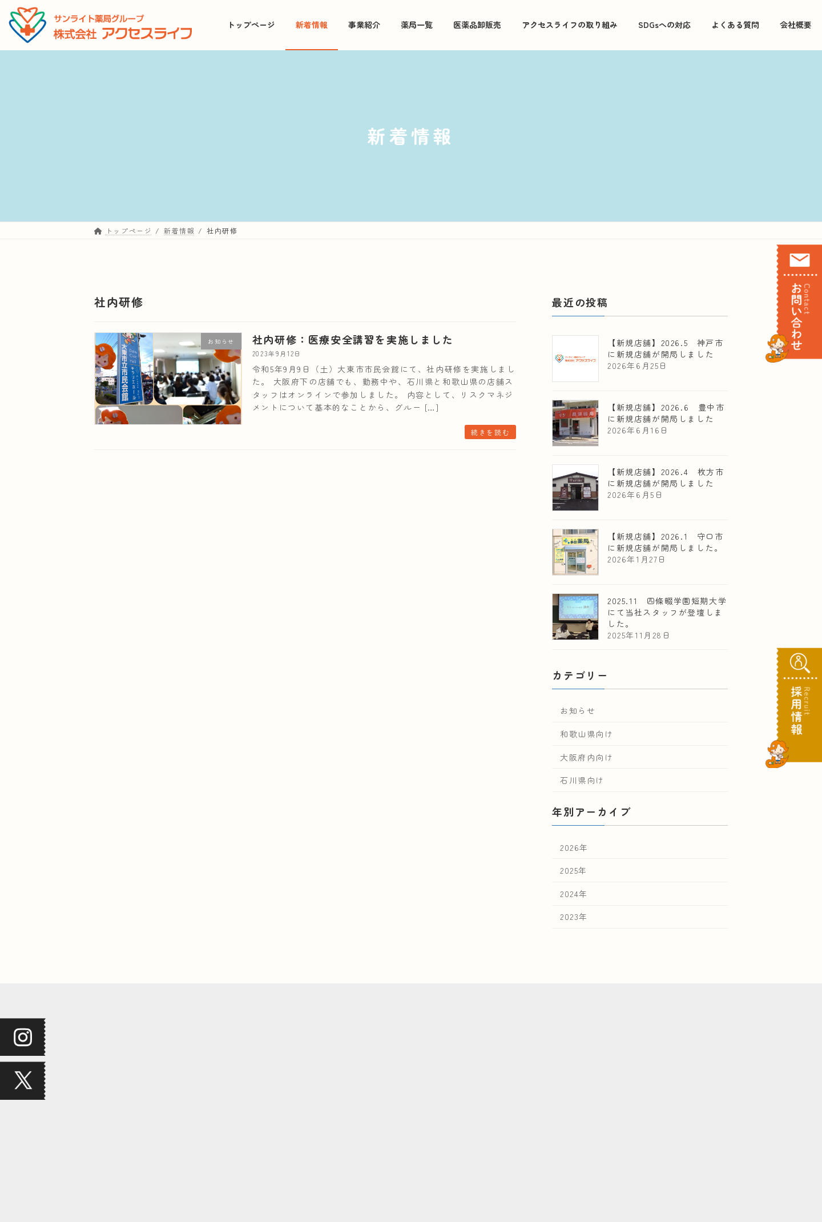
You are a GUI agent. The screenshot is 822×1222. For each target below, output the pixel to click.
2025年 (573, 870)
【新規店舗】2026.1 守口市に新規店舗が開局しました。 (665, 541)
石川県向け (582, 780)
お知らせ (577, 710)
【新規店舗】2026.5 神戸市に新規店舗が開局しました (665, 347)
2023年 (574, 916)
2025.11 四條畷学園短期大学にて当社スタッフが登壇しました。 (667, 611)
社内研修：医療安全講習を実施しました (353, 339)
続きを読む (490, 432)
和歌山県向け (587, 733)
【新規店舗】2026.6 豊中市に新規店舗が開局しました (666, 412)
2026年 (574, 847)
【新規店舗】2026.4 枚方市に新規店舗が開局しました (665, 476)
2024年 (574, 893)
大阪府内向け (587, 756)
